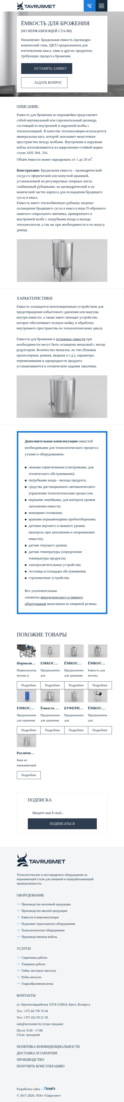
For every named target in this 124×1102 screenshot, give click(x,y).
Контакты (26, 995)
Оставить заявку (44, 68)
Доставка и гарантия (37, 1053)
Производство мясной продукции (44, 910)
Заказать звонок (90, 6)
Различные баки (30, 753)
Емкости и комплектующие (40, 917)
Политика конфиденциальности (48, 1046)
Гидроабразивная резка (37, 983)
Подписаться (62, 824)
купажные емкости (70, 339)
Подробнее (28, 685)
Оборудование (30, 895)
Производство (30, 1059)
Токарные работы (34, 964)
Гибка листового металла (39, 970)
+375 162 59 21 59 (35, 1017)
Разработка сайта (28, 1089)
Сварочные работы (34, 957)
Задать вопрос (41, 82)
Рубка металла (31, 977)
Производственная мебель (39, 936)
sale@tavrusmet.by (29, 1024)
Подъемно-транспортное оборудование (48, 923)
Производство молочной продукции (46, 904)
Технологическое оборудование (43, 930)
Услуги (24, 948)
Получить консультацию (41, 1066)
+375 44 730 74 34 (35, 1011)
